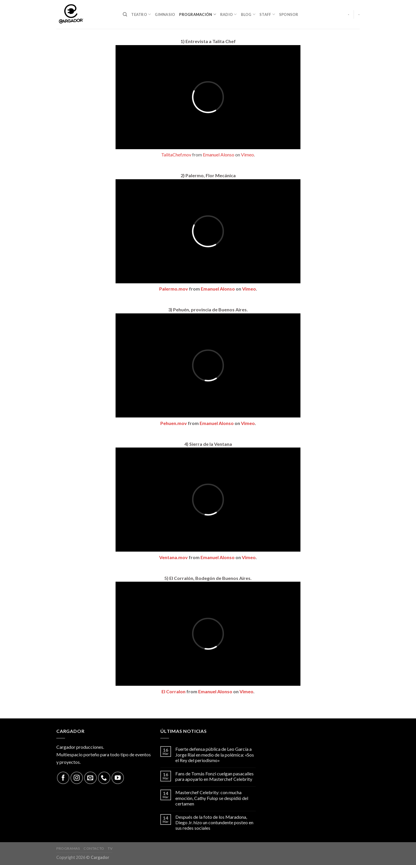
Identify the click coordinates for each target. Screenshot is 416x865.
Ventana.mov (173, 557)
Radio (228, 14)
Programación (197, 14)
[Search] (125, 14)
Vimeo (247, 154)
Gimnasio (165, 14)
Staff (267, 14)
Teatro (141, 14)
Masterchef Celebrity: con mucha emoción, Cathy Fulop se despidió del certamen (211, 798)
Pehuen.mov (173, 423)
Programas (68, 848)
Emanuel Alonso (218, 154)
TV (110, 848)
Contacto (93, 848)
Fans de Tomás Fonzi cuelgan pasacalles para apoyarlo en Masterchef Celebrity (214, 776)
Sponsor (288, 14)
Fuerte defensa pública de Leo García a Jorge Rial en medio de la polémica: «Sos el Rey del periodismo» (214, 754)
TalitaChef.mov (176, 154)
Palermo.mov (173, 288)
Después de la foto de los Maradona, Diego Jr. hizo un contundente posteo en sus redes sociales (214, 822)
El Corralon (173, 691)
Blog (248, 14)
